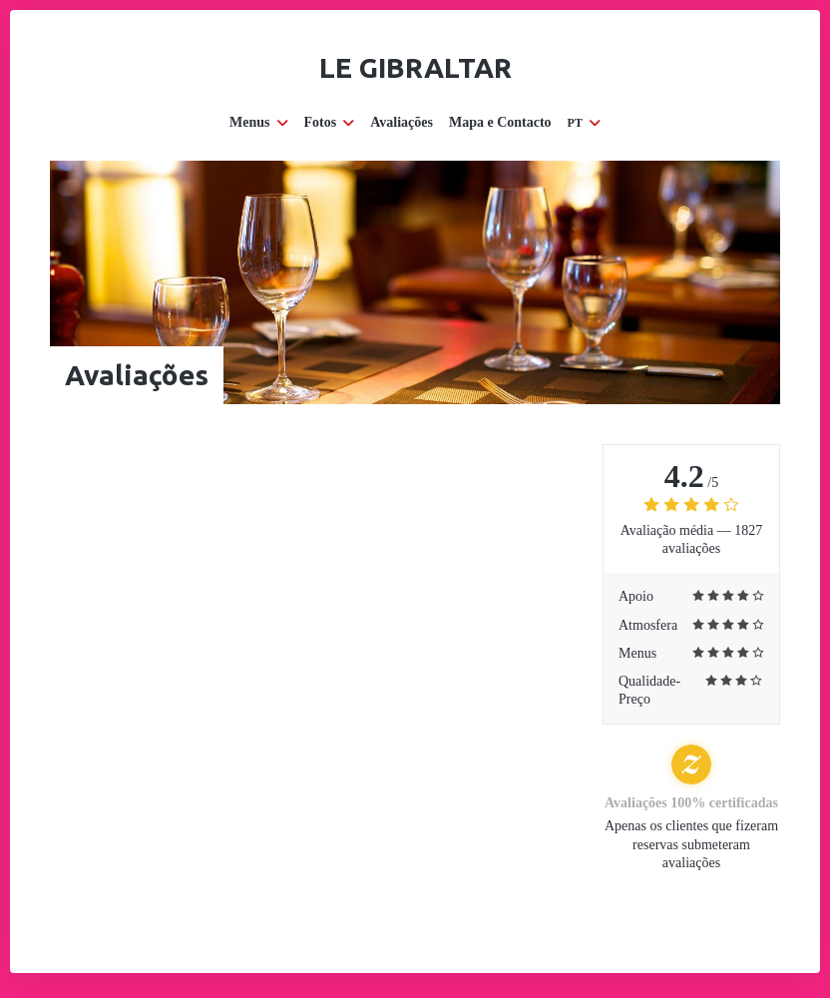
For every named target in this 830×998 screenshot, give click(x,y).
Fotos (329, 122)
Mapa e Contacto (500, 122)
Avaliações (401, 122)
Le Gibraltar (415, 67)
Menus (258, 122)
